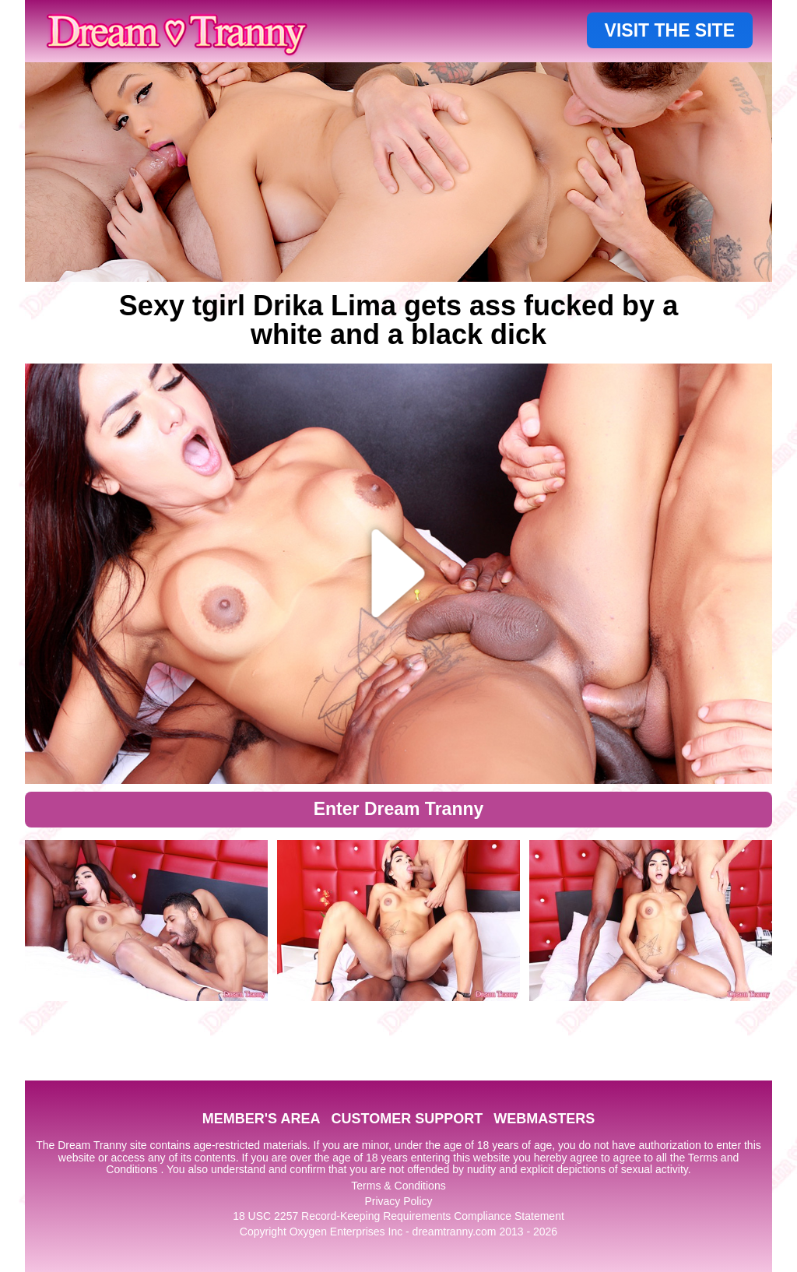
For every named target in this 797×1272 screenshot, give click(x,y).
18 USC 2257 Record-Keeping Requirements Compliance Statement (398, 1216)
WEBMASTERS (544, 1119)
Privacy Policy (398, 1201)
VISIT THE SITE (670, 30)
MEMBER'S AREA (261, 1119)
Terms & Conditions (398, 1185)
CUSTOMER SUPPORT (407, 1119)
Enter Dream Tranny (399, 809)
